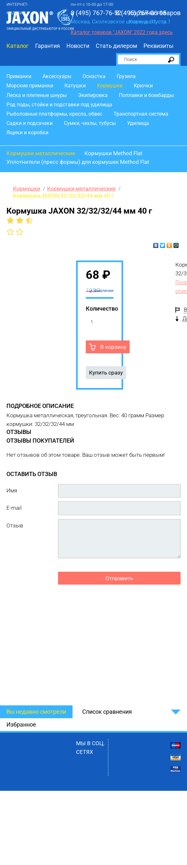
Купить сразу (106, 372)
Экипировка (93, 95)
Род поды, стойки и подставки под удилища (59, 105)
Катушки (75, 86)
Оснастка (94, 76)
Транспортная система (140, 114)
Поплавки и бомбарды (146, 95)
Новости (77, 45)
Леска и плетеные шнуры (36, 95)
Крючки (143, 86)
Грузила (126, 76)
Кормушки (110, 86)
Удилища (138, 123)
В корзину (112, 347)
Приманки (18, 76)
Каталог (17, 45)
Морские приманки (29, 86)
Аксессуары (57, 76)
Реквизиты (158, 45)
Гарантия (47, 45)
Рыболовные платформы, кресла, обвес (54, 114)
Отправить (119, 578)
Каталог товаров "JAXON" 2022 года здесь (122, 32)
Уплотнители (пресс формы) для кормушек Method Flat (77, 162)
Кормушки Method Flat (113, 153)
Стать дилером (116, 45)
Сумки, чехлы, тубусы (90, 123)
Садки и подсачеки (29, 123)
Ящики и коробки (27, 132)
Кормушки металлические (40, 153)
